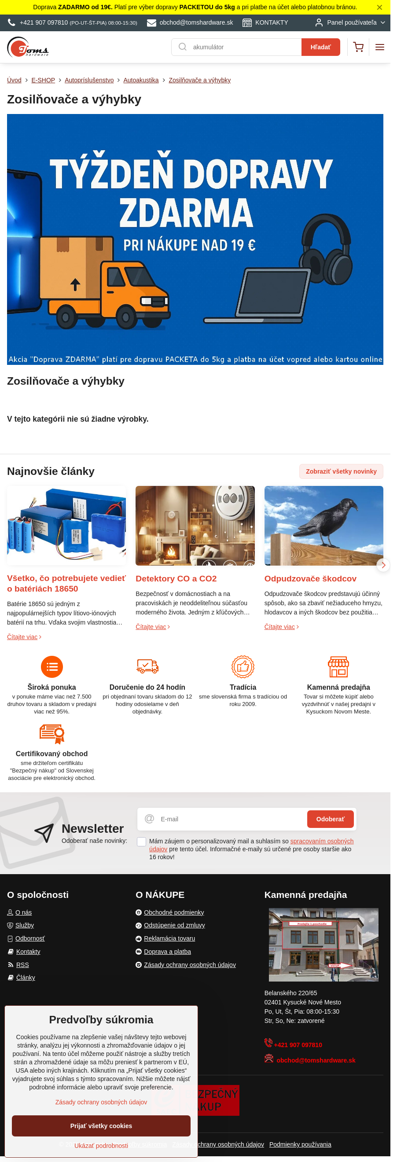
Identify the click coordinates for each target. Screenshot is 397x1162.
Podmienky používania (300, 1144)
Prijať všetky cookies (101, 1127)
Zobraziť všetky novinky (341, 471)
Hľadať (321, 47)
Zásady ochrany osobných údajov (218, 1144)
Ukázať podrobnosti (101, 1147)
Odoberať (330, 819)
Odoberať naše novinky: (94, 840)
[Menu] (379, 47)
